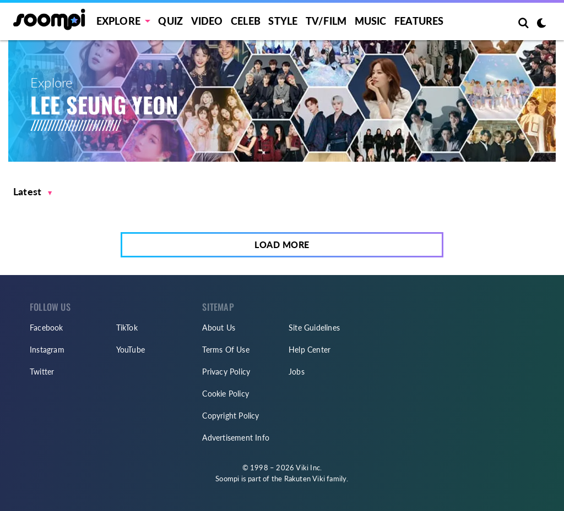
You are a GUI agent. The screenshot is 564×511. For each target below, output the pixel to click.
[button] (32, 192)
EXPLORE (118, 21)
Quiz (170, 21)
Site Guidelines (314, 327)
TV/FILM (326, 21)
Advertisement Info (235, 437)
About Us (218, 327)
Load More (282, 244)
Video (207, 21)
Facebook (46, 327)
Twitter (42, 371)
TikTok (127, 327)
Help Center (309, 349)
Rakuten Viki (304, 478)
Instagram (47, 349)
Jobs (297, 371)
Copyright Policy (230, 415)
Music (371, 21)
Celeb (246, 21)
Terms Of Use (225, 349)
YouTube (130, 349)
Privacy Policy (226, 371)
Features (419, 21)
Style (282, 21)
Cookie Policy (225, 393)
